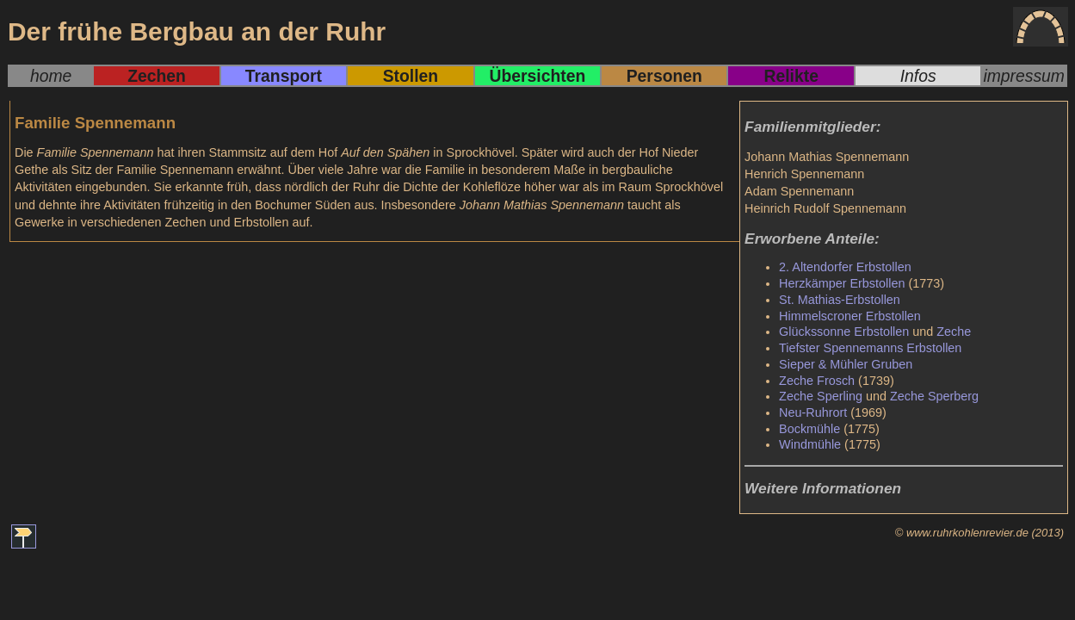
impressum (1024, 75)
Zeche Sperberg (934, 396)
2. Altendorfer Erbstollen (845, 267)
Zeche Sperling (820, 396)
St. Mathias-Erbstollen (839, 300)
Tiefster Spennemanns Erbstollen (870, 348)
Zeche (953, 331)
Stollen (410, 75)
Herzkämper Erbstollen (842, 283)
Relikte (790, 75)
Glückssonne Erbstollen (844, 331)
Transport (283, 75)
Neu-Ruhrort (813, 412)
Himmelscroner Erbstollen (850, 316)
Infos (918, 75)
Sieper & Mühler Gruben (845, 364)
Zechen (156, 75)
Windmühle (810, 444)
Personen (664, 75)
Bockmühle (809, 429)
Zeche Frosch (817, 381)
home (50, 75)
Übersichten (537, 75)
